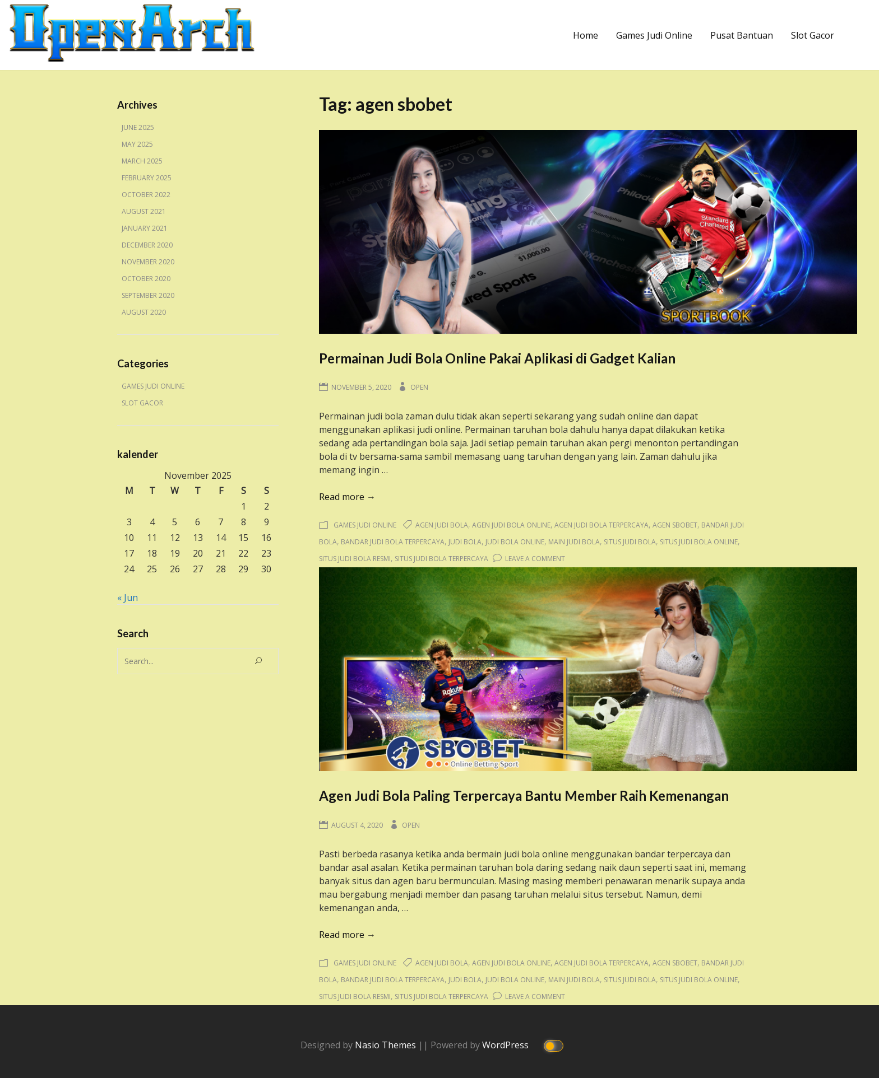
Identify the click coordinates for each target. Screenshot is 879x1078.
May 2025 (137, 144)
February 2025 (147, 178)
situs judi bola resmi (355, 558)
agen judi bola (441, 525)
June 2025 (138, 127)
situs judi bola (630, 542)
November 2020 (148, 262)
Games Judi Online (654, 35)
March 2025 (142, 161)
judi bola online (514, 542)
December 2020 (147, 245)
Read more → (347, 497)
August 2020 (144, 312)
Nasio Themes (386, 1045)
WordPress (506, 1045)
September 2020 (148, 295)
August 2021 (144, 211)
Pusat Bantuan (741, 35)
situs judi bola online (699, 542)
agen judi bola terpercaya (601, 525)
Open (419, 387)
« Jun (127, 597)
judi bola (465, 542)
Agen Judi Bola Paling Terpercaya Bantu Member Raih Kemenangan (524, 795)
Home (585, 35)
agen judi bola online (511, 525)
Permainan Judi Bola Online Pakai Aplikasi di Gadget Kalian (497, 358)
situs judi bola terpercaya (441, 558)
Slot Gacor (812, 35)
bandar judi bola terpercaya (393, 542)
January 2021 (145, 228)
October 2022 (146, 194)
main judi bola (574, 542)
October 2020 (146, 278)
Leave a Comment (535, 558)
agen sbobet (675, 525)
